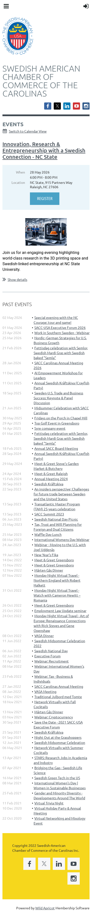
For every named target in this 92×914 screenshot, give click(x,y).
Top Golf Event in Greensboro (56, 423)
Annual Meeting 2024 (51, 478)
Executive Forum (47, 656)
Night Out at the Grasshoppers (57, 737)
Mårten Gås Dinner (48, 570)
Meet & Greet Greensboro (54, 560)
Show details (17, 279)
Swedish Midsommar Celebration (59, 742)
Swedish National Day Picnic (56, 519)
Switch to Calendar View (28, 131)
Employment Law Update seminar (60, 610)
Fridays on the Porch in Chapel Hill (60, 418)
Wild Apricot (45, 908)
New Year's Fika (46, 554)
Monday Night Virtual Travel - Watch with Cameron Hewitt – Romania (57, 595)
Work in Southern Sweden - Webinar (62, 332)
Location (18, 182)
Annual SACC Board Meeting (56, 448)
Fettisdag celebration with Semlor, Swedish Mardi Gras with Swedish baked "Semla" (61, 353)
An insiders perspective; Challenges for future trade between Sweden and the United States (61, 494)
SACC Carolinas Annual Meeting (58, 686)
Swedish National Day (51, 651)
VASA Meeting (45, 691)
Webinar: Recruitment (51, 661)
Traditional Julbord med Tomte (58, 696)
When (20, 172)
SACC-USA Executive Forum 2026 (60, 327)
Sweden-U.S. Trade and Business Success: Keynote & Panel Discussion (58, 398)
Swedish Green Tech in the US (57, 778)
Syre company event (50, 428)
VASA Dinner (44, 635)
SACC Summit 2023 (49, 514)
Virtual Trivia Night (49, 803)
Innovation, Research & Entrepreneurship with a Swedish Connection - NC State (43, 150)
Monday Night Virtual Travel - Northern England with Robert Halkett (57, 580)
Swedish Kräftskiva (48, 484)
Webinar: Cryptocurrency (53, 717)
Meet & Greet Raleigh (51, 473)
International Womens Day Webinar (61, 539)
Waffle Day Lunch (48, 534)
